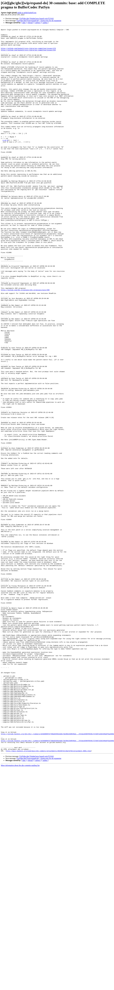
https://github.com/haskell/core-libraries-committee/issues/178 (28, 53)
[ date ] (24, 23)
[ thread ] (30, 23)
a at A (5, 163)
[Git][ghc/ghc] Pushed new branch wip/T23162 (36, 19)
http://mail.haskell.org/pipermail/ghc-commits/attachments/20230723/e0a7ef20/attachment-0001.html (48, 896)
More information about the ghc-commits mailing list (20, 910)
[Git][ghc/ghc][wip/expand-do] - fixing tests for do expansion (39, 21)
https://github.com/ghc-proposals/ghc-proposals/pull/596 (25, 343)
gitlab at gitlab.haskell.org (26, 13)
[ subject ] (37, 23)
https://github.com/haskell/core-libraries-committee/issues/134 (28, 55)
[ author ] (45, 23)
